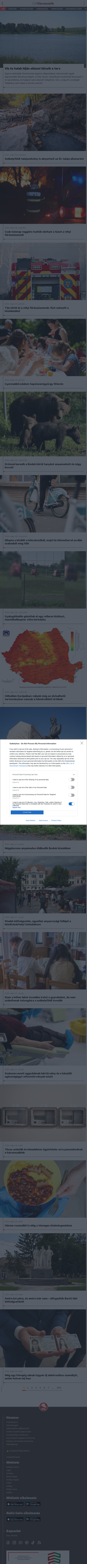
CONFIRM (27, 812)
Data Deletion (30, 820)
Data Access (43, 820)
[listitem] (43, 774)
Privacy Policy (56, 820)
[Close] (82, 744)
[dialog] (43, 782)
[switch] (72, 779)
